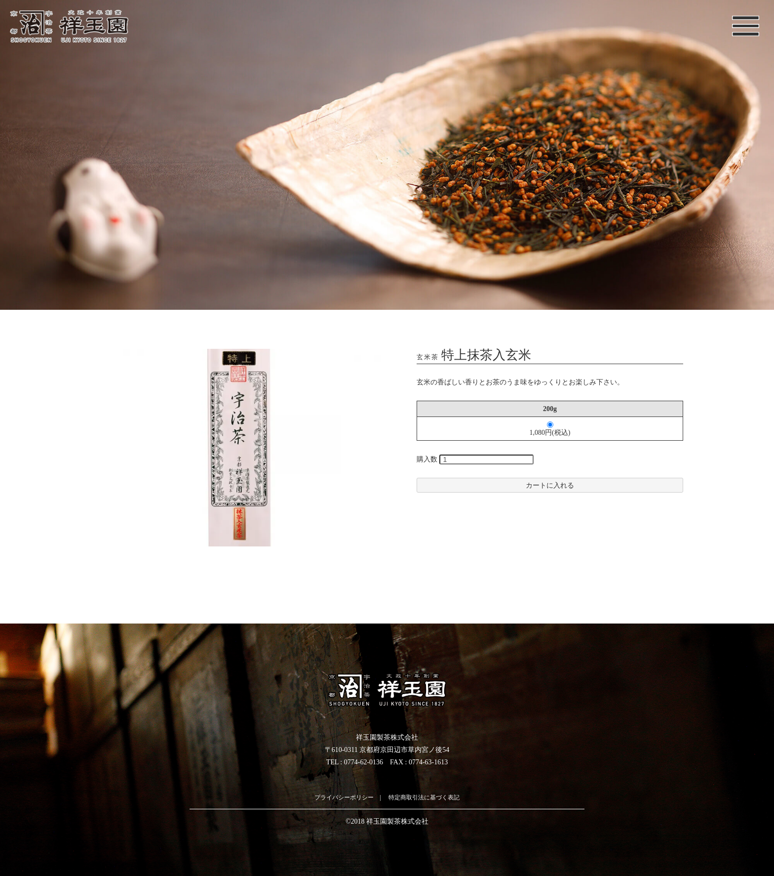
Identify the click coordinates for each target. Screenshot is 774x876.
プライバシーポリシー (344, 797)
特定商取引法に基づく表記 (424, 797)
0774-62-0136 (363, 762)
